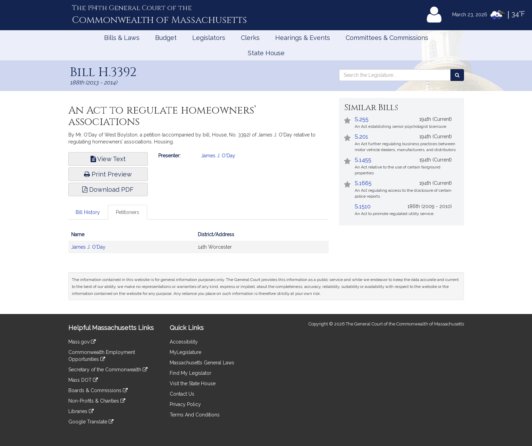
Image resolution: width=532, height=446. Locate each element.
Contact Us (182, 394)
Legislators (208, 37)
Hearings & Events (302, 37)
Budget (166, 37)
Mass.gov (82, 342)
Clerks (250, 37)
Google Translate (90, 421)
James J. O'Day (218, 155)
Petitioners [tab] (127, 212)
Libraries (81, 411)
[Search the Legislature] (457, 75)
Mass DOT (83, 380)
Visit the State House (193, 383)
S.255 (362, 119)
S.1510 (363, 206)
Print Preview (108, 174)
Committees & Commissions (387, 37)
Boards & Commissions (98, 390)
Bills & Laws (122, 37)
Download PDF (108, 189)
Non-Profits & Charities (96, 401)
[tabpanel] (198, 244)
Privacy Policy (185, 404)
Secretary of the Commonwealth (107, 369)
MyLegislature (185, 352)
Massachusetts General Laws (202, 362)
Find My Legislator (190, 373)
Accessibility (184, 342)
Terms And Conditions (195, 415)
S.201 (361, 136)
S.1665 (363, 183)
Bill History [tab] (88, 212)
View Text (108, 159)
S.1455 (363, 160)
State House (266, 53)
